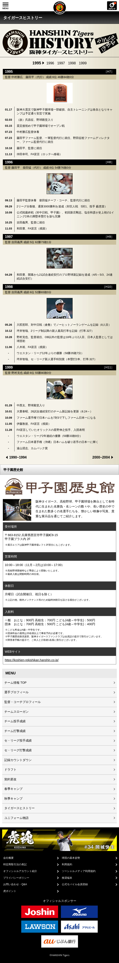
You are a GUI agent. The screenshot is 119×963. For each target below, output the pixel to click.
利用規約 (67, 864)
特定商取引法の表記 (15, 864)
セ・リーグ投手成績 (18, 740)
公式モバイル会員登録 (75, 884)
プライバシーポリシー (16, 877)
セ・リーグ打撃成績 (18, 750)
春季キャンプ (13, 789)
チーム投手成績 (15, 721)
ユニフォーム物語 (16, 818)
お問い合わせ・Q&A (15, 884)
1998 (72, 63)
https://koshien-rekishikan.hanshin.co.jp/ (32, 660)
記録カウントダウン (18, 760)
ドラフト (10, 769)
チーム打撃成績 (15, 731)
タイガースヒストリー (19, 808)
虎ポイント (9, 891)
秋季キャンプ (13, 798)
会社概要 (8, 857)
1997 (61, 63)
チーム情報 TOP (15, 682)
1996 (50, 63)
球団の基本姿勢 (71, 857)
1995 (36, 63)
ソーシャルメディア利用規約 (79, 871)
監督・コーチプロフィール (22, 702)
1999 (83, 63)
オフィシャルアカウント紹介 (20, 871)
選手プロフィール (16, 692)
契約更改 (10, 779)
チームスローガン (16, 711)
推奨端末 (67, 877)
